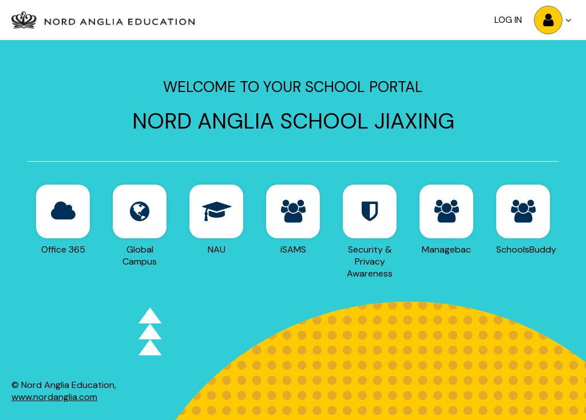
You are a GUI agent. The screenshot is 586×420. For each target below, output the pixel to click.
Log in (508, 20)
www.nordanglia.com (54, 397)
